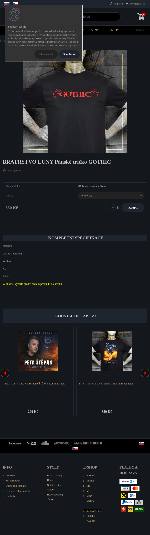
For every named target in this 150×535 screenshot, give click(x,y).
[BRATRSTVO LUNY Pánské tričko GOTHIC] (75, 101)
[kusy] (110, 207)
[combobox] (111, 195)
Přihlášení (118, 3)
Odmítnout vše (46, 54)
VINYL (96, 30)
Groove (50, 489)
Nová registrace (137, 3)
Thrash (50, 499)
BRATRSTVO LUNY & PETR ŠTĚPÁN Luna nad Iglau (35, 383)
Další (139, 30)
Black (50, 475)
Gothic (50, 485)
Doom (50, 480)
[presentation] (5, 373)
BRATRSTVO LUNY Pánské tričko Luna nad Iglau (106, 383)
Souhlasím (69, 54)
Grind (58, 485)
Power (58, 494)
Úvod (2, 41)
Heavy (50, 494)
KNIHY (114, 30)
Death (58, 475)
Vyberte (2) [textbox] (86, 195)
